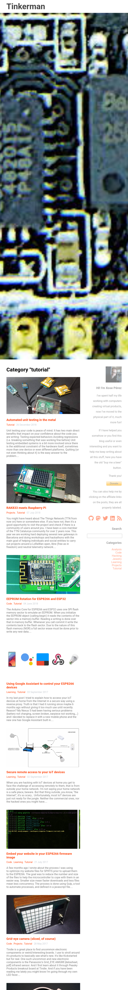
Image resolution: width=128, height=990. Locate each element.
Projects (10, 512)
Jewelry (117, 559)
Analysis (117, 549)
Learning (11, 692)
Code (9, 603)
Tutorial (10, 424)
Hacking (117, 555)
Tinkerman (25, 6)
